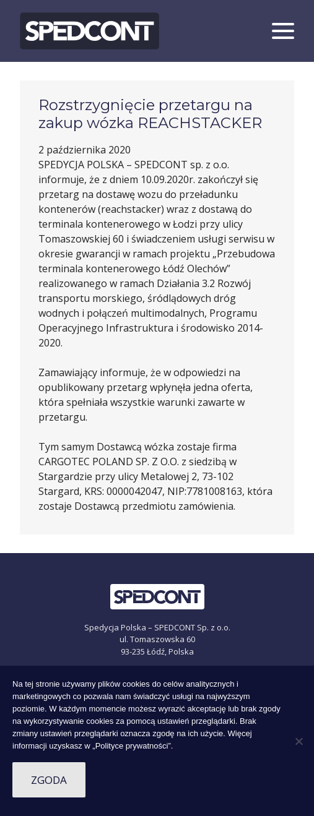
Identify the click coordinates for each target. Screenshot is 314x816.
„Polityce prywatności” (131, 745)
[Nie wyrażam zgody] (298, 741)
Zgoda (49, 780)
